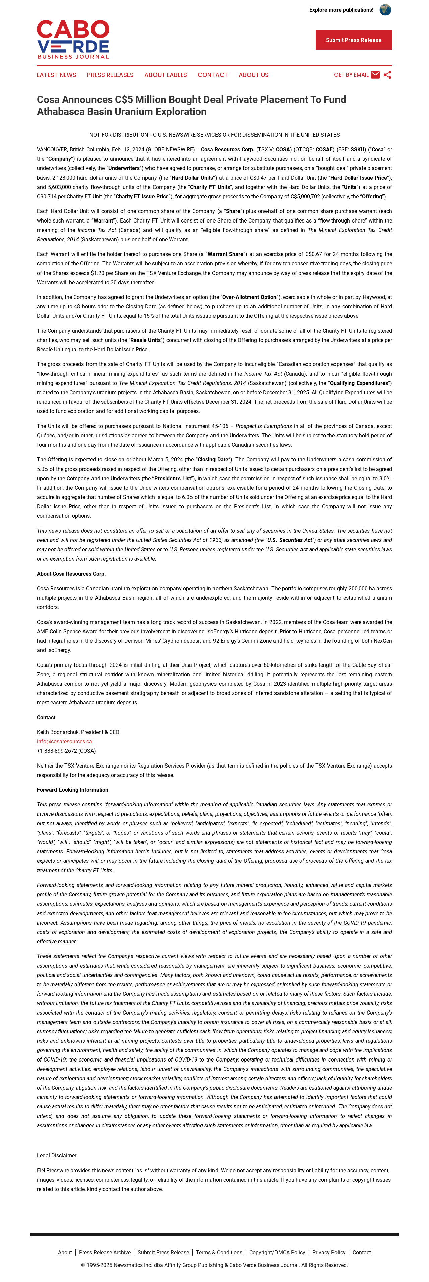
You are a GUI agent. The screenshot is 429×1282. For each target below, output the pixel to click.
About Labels (165, 75)
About (65, 1252)
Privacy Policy (329, 1252)
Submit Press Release (163, 1252)
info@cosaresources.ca (64, 741)
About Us (254, 75)
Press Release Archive (105, 1252)
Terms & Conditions (219, 1252)
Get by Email (357, 75)
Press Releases (110, 75)
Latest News (56, 75)
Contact (213, 75)
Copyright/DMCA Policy (277, 1252)
